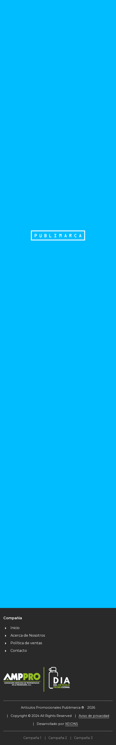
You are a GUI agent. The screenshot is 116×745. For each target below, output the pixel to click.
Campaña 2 (57, 738)
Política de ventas (22, 643)
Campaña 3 (83, 738)
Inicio (11, 628)
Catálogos (77, 545)
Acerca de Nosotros (24, 635)
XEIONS (71, 724)
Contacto (15, 650)
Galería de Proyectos (87, 560)
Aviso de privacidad (94, 716)
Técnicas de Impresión (88, 567)
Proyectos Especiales (87, 552)
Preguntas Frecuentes (89, 575)
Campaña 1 (32, 738)
